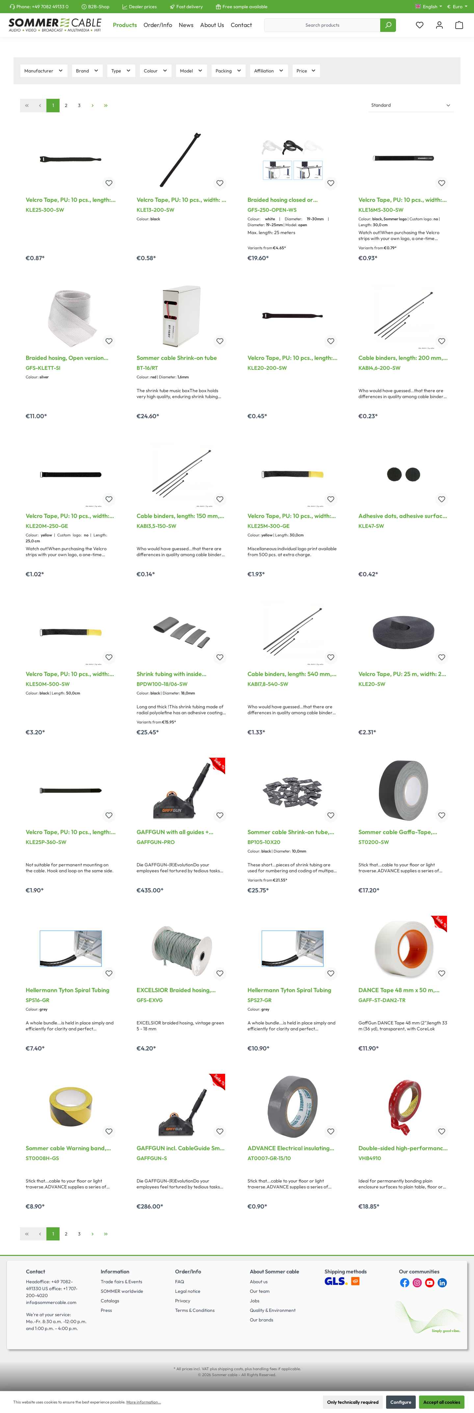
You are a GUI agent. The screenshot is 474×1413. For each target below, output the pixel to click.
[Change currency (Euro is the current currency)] (457, 6)
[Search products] (322, 25)
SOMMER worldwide (122, 1291)
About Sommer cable (274, 1271)
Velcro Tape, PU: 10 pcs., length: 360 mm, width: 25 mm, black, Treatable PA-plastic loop (68, 832)
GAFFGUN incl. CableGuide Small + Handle (181, 1148)
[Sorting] (411, 105)
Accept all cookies (441, 1402)
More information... (143, 1401)
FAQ (179, 1282)
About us (259, 1282)
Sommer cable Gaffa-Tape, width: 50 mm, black (395, 832)
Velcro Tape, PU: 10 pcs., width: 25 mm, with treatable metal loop (292, 516)
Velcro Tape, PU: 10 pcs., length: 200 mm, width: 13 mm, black (290, 358)
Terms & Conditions (195, 1310)
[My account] (439, 25)
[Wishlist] (419, 25)
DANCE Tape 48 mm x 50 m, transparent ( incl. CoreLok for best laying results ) (399, 990)
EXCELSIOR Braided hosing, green (174, 990)
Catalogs (110, 1301)
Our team (260, 1291)
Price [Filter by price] (306, 70)
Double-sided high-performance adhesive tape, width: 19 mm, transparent (402, 1148)
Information (115, 1271)
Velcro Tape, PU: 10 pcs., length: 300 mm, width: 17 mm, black (68, 200)
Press (106, 1310)
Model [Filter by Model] (191, 70)
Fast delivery (189, 7)
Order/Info (188, 1271)
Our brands (261, 1320)
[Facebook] (404, 1283)
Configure (400, 1402)
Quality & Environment (273, 1310)
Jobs (254, 1301)
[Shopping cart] (459, 25)
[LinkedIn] (442, 1283)
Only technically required (353, 1402)
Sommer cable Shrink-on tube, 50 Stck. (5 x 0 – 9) (288, 832)
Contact (35, 1271)
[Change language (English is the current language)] (428, 6)
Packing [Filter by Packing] (229, 70)
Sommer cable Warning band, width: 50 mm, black (66, 1148)
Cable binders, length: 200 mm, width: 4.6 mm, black (400, 358)
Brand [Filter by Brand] (87, 70)
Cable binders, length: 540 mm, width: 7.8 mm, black (290, 674)
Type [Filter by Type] (121, 70)
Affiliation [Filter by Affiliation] (269, 70)
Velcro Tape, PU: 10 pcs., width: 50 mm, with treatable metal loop (67, 674)
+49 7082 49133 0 (50, 7)
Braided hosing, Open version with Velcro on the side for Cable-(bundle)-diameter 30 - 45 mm (70, 358)
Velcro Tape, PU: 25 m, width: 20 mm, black (401, 674)
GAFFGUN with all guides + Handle (173, 832)
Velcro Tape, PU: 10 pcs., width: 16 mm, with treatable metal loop (402, 200)
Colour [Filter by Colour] (156, 70)
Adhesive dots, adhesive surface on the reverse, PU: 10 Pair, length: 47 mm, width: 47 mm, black (402, 516)
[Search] (388, 25)
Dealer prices (143, 7)
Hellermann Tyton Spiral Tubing (67, 990)
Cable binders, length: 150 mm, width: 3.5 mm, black (178, 516)
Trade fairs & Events (121, 1282)
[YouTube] (429, 1283)
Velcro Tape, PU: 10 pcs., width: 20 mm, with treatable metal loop (67, 516)
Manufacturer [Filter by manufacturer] (44, 70)
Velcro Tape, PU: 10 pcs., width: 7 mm (180, 200)
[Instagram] (417, 1283)
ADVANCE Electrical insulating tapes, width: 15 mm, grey (288, 1148)
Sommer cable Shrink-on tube (177, 358)
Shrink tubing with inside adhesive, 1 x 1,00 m (169, 674)
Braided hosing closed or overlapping (280, 200)
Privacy (182, 1301)
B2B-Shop (98, 7)
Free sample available (245, 7)
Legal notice (187, 1291)
